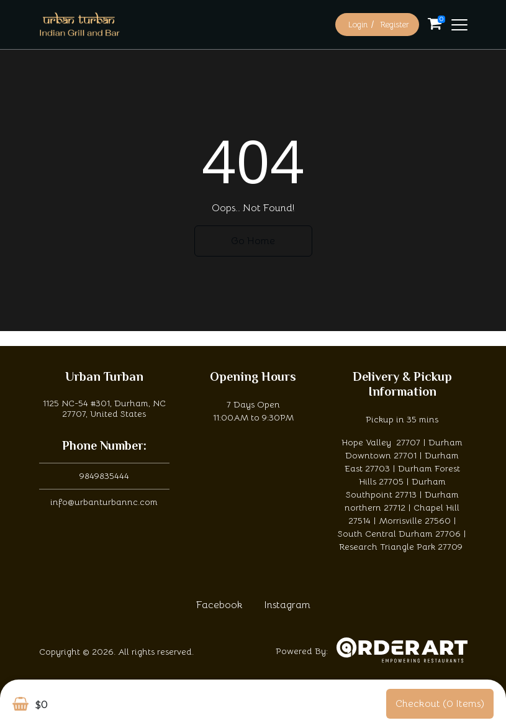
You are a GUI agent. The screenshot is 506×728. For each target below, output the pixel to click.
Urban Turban (104, 378)
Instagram (287, 605)
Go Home (253, 241)
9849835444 (104, 475)
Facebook (219, 605)
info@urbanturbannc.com (104, 501)
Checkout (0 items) (439, 704)
